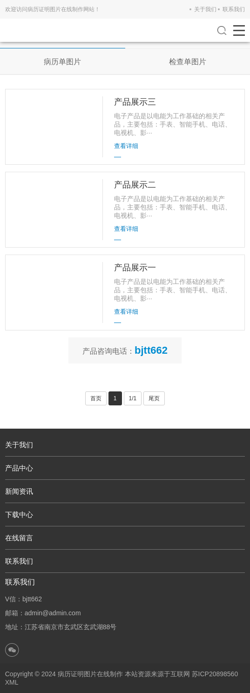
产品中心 (19, 468)
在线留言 (19, 538)
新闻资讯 (19, 491)
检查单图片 (187, 62)
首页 (95, 398)
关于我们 (205, 9)
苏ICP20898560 (215, 674)
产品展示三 (135, 102)
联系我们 (234, 9)
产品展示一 (135, 267)
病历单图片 (62, 62)
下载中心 (19, 514)
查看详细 (126, 145)
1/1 (133, 398)
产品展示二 (135, 184)
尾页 (154, 398)
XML (12, 682)
